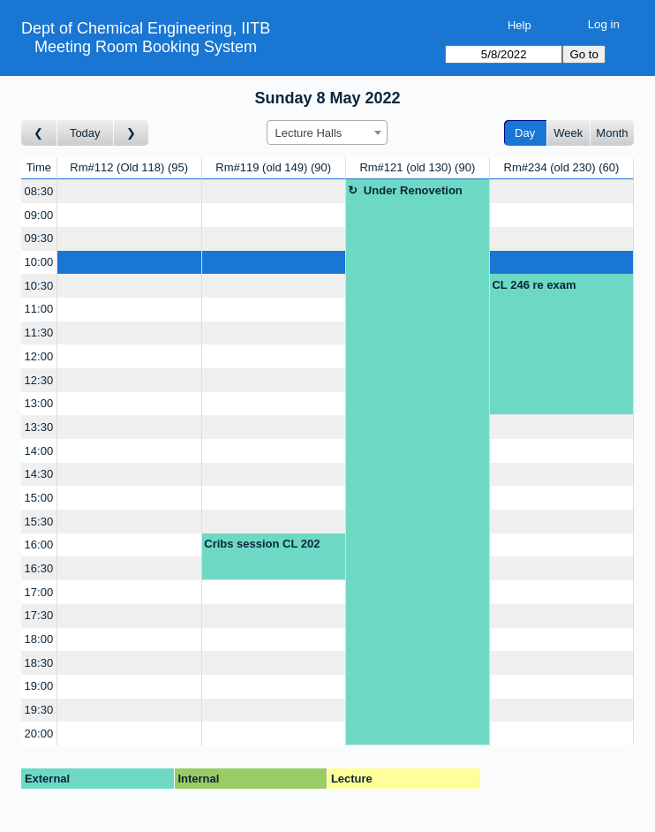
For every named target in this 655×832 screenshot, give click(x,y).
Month (612, 133)
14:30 (39, 473)
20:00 (39, 733)
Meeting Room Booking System (145, 47)
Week (568, 133)
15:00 (39, 497)
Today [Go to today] (85, 133)
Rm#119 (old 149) (273, 167)
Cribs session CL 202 (262, 543)
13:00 (39, 403)
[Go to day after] (131, 133)
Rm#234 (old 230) (562, 167)
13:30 (39, 427)
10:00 (39, 262)
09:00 (39, 215)
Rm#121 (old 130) (417, 167)
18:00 (39, 639)
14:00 (39, 451)
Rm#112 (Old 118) (129, 167)
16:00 (39, 544)
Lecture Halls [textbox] (308, 133)
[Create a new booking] (129, 191)
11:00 (39, 308)
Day (525, 133)
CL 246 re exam (534, 284)
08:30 (39, 191)
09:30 (39, 238)
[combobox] (327, 132)
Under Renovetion (413, 190)
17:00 (39, 592)
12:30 (39, 380)
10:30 (39, 285)
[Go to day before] (39, 133)
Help (519, 25)
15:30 (39, 521)
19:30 (39, 709)
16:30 (39, 568)
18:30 (39, 662)
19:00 (39, 685)
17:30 (39, 615)
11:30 (39, 332)
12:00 (39, 356)
